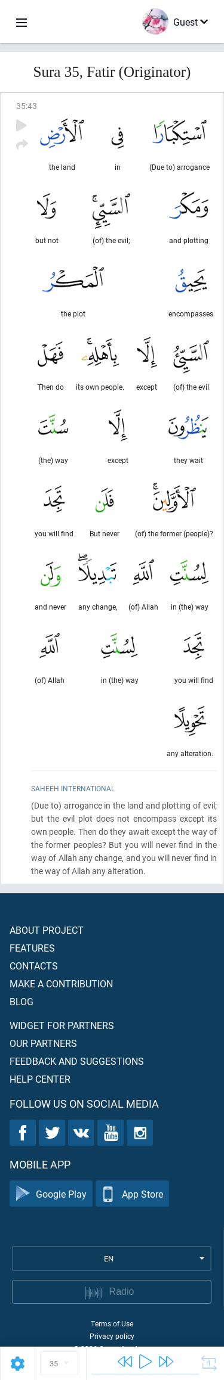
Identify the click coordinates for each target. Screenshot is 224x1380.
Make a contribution (61, 983)
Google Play (51, 1194)
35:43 (26, 105)
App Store (132, 1194)
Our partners (43, 1043)
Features (32, 947)
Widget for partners (62, 1025)
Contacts (34, 965)
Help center (40, 1079)
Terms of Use (112, 1323)
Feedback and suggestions (77, 1061)
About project (47, 930)
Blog (21, 1001)
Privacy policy (112, 1336)
